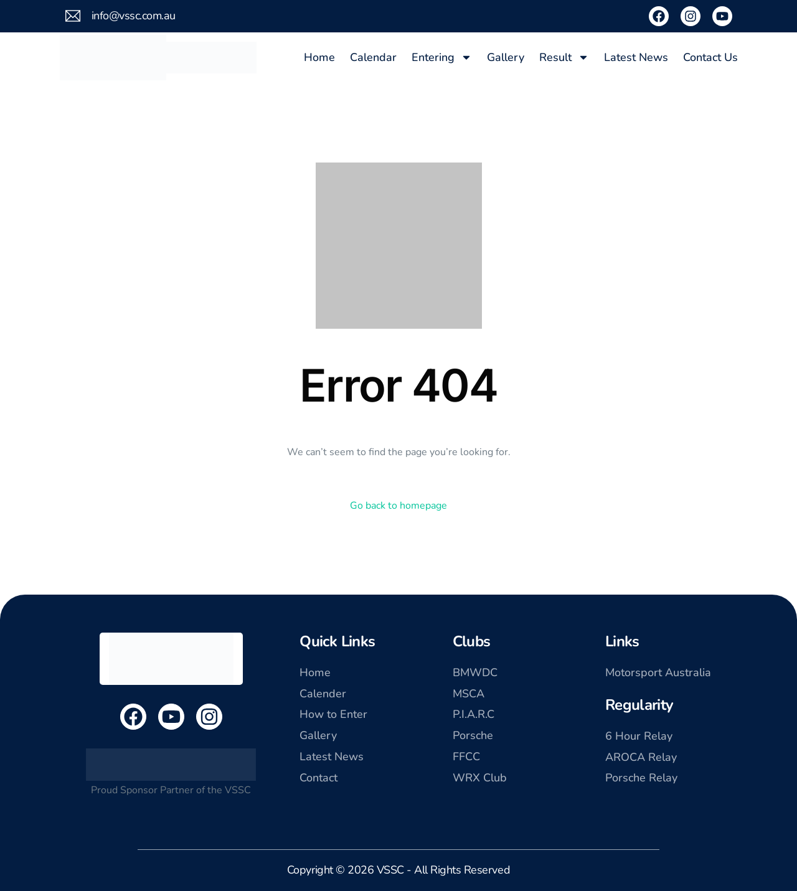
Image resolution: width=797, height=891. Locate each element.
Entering (442, 57)
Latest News (636, 57)
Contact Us (710, 57)
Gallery (505, 57)
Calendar (373, 57)
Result (564, 57)
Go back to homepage (398, 505)
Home (319, 57)
